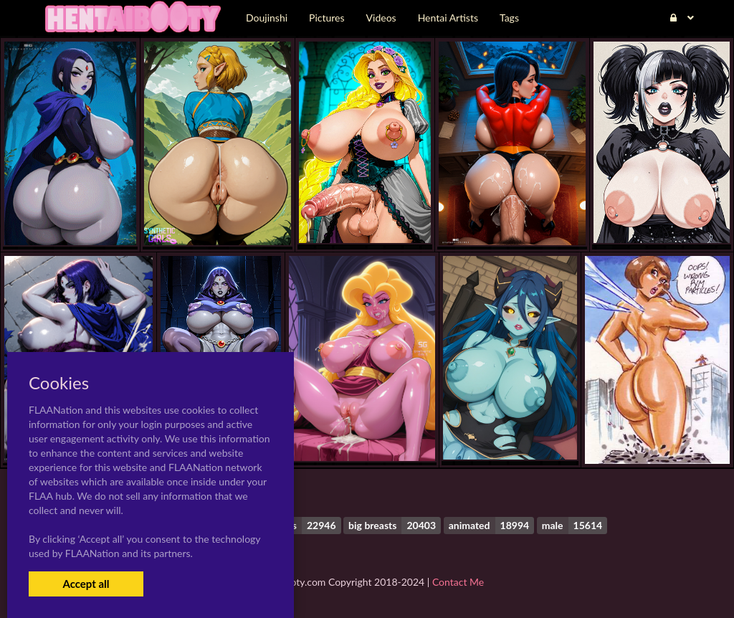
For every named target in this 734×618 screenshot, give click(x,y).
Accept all (85, 583)
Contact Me (458, 582)
